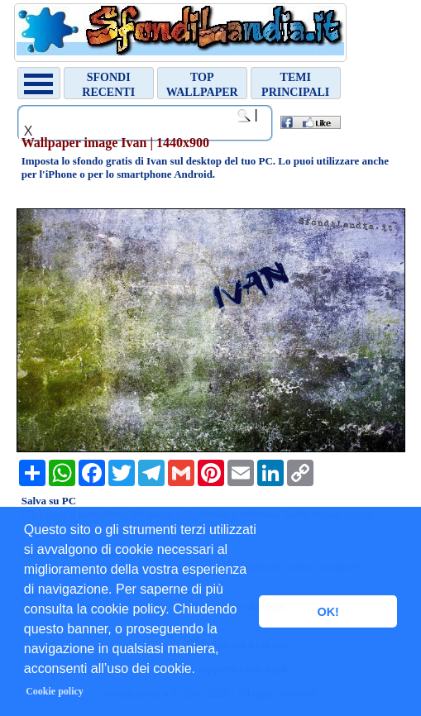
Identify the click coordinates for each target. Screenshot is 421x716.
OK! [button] (327, 611)
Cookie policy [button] (55, 691)
